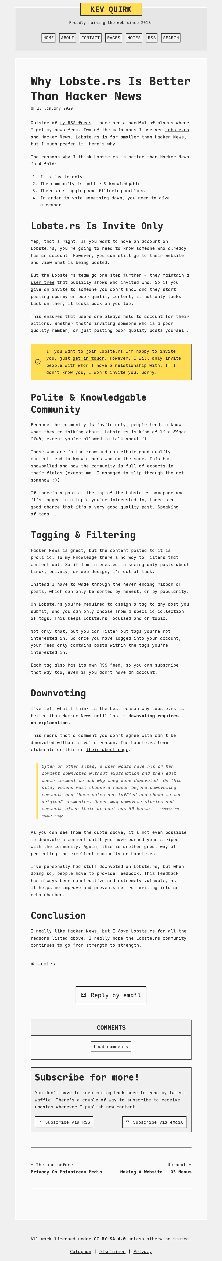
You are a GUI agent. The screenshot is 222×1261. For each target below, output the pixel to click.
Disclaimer (112, 1252)
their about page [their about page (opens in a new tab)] (107, 750)
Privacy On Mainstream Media (66, 1172)
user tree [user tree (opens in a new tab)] (42, 282)
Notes (134, 38)
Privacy (142, 1252)
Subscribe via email (154, 1122)
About (67, 38)
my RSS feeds (75, 123)
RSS (152, 38)
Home (48, 38)
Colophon (80, 1252)
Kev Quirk (111, 9)
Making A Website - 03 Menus (156, 1172)
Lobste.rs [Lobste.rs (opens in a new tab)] (177, 130)
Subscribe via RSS (64, 1122)
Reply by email (111, 995)
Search (171, 38)
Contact (90, 38)
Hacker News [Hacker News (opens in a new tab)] (55, 137)
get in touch (88, 358)
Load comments (111, 1047)
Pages (113, 38)
